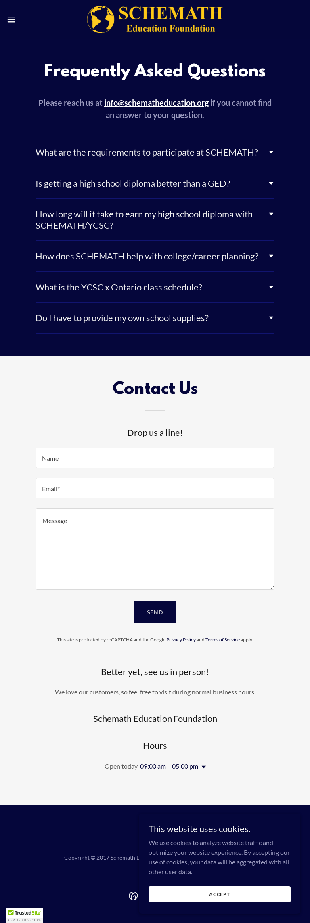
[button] (26, 19)
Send (155, 612)
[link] (155, 19)
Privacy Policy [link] (181, 640)
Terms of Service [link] (222, 640)
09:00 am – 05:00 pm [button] (169, 766)
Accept (219, 894)
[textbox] (155, 458)
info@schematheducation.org (156, 102)
